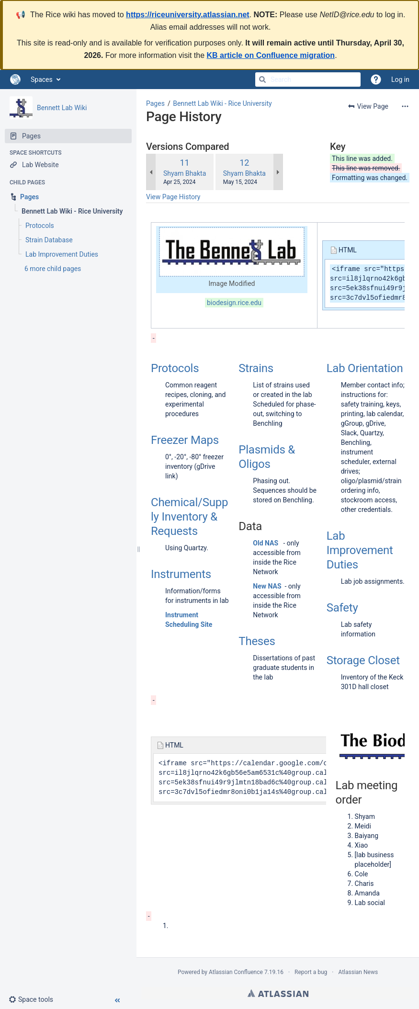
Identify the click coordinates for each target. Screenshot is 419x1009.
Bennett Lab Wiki (62, 108)
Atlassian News (358, 972)
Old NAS (265, 543)
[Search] (262, 79)
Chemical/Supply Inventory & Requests (189, 517)
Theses (256, 641)
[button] (34, 999)
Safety (342, 607)
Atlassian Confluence (236, 972)
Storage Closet (363, 660)
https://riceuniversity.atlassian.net (187, 15)
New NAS (267, 586)
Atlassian (278, 993)
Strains (255, 368)
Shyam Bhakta (184, 173)
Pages (155, 103)
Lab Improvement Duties (360, 550)
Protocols (175, 368)
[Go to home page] (15, 79)
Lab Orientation (365, 368)
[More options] (405, 106)
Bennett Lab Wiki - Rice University (222, 103)
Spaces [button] (42, 79)
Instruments (181, 574)
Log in (400, 79)
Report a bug (310, 972)
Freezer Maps (185, 440)
